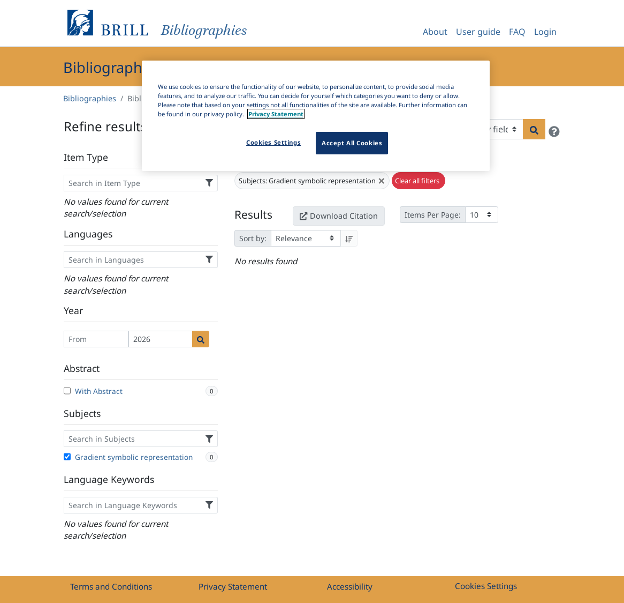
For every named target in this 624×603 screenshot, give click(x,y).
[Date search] (200, 339)
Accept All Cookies (352, 143)
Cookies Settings (486, 585)
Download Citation (339, 216)
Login (545, 32)
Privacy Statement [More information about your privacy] (275, 114)
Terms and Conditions (111, 586)
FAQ (517, 32)
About (435, 32)
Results (253, 214)
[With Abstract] (67, 390)
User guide (478, 32)
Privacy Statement (233, 586)
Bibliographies (89, 98)
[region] (316, 116)
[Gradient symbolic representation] (67, 456)
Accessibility (349, 586)
